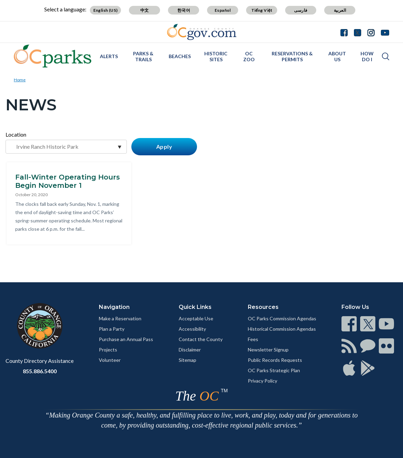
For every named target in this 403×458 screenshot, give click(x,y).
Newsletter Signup (268, 349)
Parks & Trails (143, 56)
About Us (337, 56)
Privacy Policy (262, 381)
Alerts (109, 56)
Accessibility (192, 329)
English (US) (105, 10)
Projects (108, 349)
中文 (144, 10)
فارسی (300, 10)
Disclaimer (190, 349)
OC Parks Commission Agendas (282, 318)
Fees (253, 339)
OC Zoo (249, 56)
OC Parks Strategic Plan (274, 370)
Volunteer (110, 360)
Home (20, 79)
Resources (263, 307)
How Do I (367, 56)
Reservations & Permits (292, 56)
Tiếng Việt (262, 10)
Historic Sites (215, 56)
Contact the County (201, 339)
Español (223, 10)
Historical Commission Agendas (282, 329)
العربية (340, 10)
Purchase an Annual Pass (126, 339)
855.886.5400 (40, 371)
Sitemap (187, 360)
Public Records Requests (275, 360)
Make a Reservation (120, 318)
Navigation (114, 307)
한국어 (183, 10)
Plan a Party (111, 329)
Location (16, 134)
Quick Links (195, 307)
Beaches (180, 56)
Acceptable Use (196, 318)
